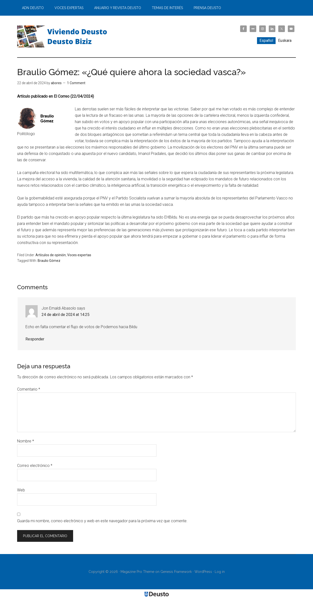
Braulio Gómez (49, 261)
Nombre (25, 441)
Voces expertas (79, 255)
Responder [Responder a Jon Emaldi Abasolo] (34, 339)
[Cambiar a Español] (266, 40)
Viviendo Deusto (63, 36)
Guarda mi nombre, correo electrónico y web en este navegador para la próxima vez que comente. (102, 521)
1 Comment (76, 83)
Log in (220, 572)
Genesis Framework (176, 572)
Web (21, 490)
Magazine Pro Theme (137, 572)
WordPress (203, 572)
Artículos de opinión (50, 255)
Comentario (28, 389)
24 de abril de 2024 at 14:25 (65, 314)
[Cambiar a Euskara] (285, 40)
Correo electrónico (34, 465)
